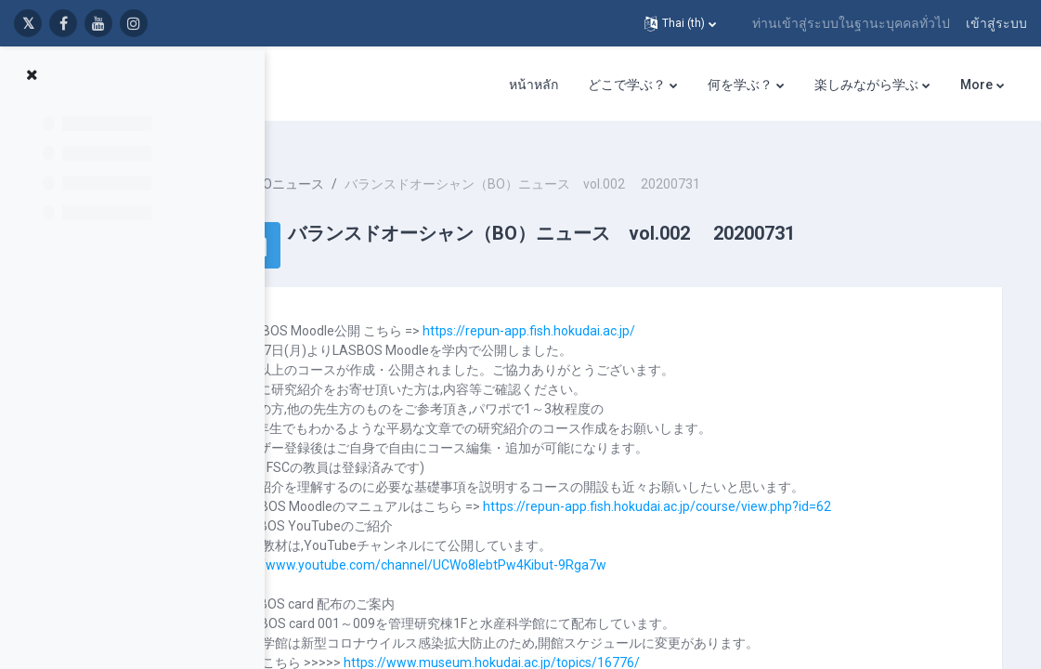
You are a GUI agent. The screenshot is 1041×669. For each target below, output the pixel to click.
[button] (680, 23)
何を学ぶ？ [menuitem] (740, 84)
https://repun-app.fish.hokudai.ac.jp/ (611, 314)
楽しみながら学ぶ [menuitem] (866, 84)
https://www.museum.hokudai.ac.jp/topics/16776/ (574, 645)
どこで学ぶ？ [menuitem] (627, 84)
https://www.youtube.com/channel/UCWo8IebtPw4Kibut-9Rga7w (497, 548)
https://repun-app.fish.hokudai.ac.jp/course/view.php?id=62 (740, 489)
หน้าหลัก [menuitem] (533, 84)
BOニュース (372, 167)
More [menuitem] (976, 84)
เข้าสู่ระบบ (996, 23)
